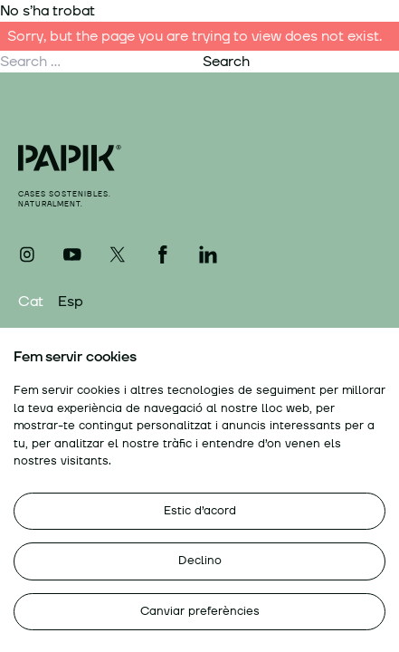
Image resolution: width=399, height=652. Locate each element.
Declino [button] (200, 560)
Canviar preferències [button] (200, 611)
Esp (70, 302)
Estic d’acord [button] (200, 511)
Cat (30, 302)
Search (226, 62)
